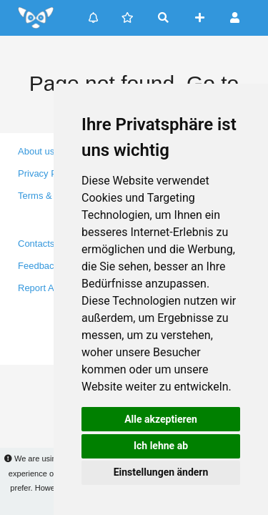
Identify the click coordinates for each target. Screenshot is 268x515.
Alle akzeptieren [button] (160, 419)
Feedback (38, 265)
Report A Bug (45, 288)
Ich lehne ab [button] (161, 445)
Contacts (36, 243)
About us (36, 151)
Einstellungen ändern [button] (161, 472)
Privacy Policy (47, 173)
